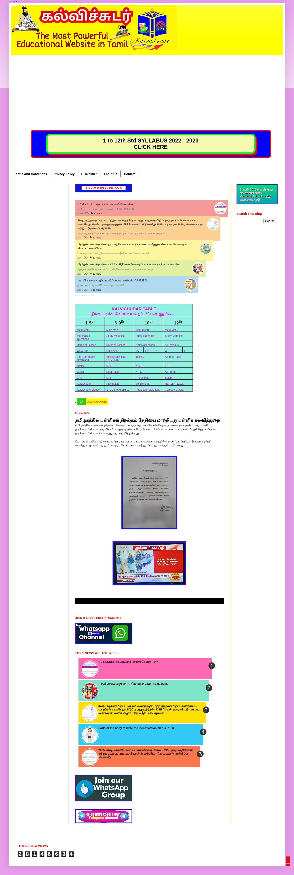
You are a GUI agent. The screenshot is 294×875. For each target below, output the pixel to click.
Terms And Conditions (30, 174)
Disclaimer (89, 174)
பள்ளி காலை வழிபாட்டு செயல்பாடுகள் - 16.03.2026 (133, 684)
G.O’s (80, 371)
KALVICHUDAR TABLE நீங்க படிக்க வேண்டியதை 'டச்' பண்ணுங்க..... (134, 311)
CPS (79, 377)
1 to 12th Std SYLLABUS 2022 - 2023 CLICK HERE (151, 143)
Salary (168, 377)
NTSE (109, 365)
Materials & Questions (83, 337)
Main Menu (83, 330)
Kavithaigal (112, 383)
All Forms (170, 371)
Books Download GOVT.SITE (116, 358)
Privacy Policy (64, 174)
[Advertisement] (147, 86)
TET (167, 365)
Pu (156, 350)
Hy (147, 350)
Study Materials (115, 335)
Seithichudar (143, 383)
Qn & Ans (82, 350)
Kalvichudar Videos (88, 389)
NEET (139, 365)
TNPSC (140, 356)
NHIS (139, 371)
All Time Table (173, 356)
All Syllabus (172, 345)
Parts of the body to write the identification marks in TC (136, 728)
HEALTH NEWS (174, 383)
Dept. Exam (113, 371)
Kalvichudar (84, 383)
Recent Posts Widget (84, 295)
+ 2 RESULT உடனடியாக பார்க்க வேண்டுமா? (106, 204)
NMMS (81, 365)
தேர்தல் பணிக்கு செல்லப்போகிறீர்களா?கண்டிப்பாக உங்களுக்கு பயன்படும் (129, 264)
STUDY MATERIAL (117, 389)
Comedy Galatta (174, 389)
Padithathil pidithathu (148, 389)
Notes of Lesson (86, 345)
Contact (130, 174)
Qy (137, 350)
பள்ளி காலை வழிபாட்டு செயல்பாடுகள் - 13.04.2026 (112, 280)
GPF (109, 377)
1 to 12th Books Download (86, 358)
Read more (96, 213)
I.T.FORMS (142, 377)
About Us (110, 174)
